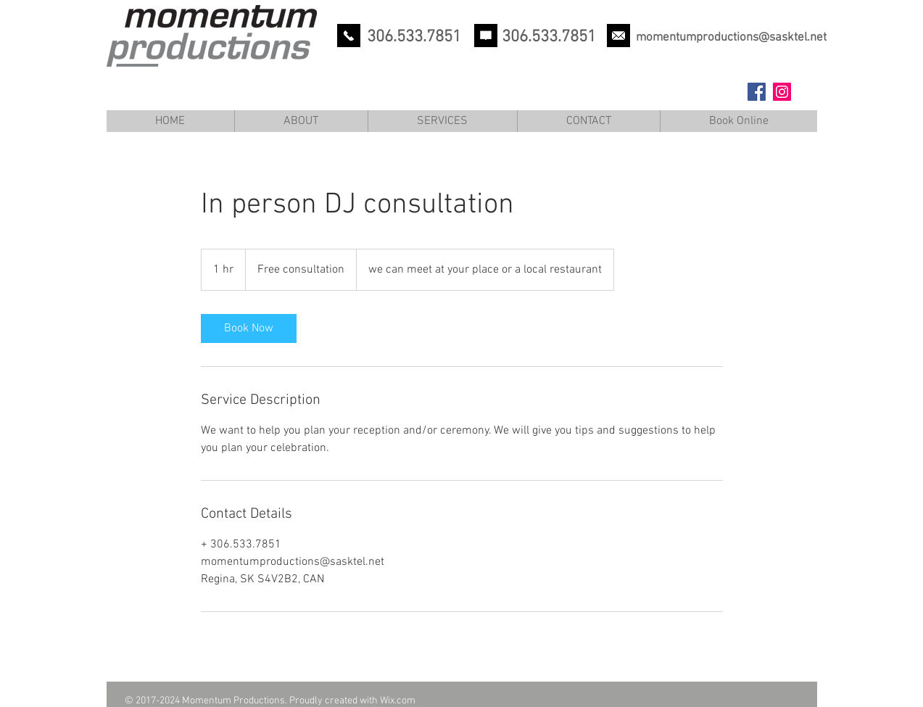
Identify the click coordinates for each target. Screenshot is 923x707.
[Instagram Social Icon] (782, 92)
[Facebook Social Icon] (757, 92)
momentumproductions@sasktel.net (731, 37)
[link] (249, 328)
